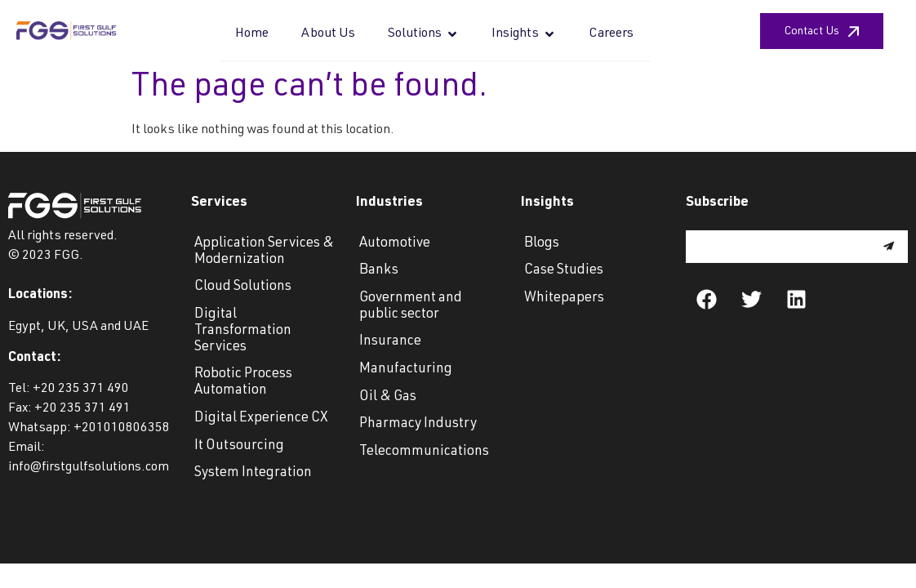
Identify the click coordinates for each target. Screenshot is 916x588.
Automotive (394, 244)
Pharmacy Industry (418, 424)
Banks (378, 271)
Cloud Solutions (242, 287)
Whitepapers (564, 298)
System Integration (253, 473)
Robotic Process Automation (243, 383)
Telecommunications (424, 452)
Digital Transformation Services (242, 331)
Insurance (390, 342)
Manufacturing (405, 369)
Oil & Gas (387, 397)
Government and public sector (410, 307)
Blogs (541, 244)
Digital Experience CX (261, 418)
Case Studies (563, 271)
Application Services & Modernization (264, 252)
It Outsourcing (239, 446)
